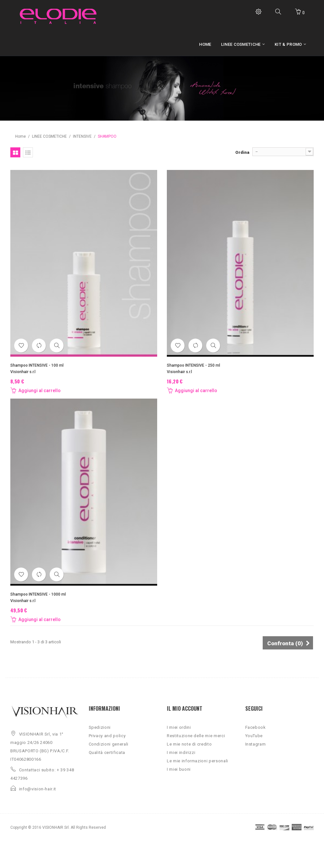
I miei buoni (179, 769)
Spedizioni (100, 727)
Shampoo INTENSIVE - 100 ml (37, 365)
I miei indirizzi (181, 752)
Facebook (255, 727)
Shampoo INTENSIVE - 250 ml (193, 365)
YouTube (254, 735)
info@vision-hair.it (37, 789)
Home (20, 136)
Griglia (15, 152)
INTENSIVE (82, 136)
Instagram (255, 744)
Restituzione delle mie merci (196, 735)
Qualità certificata (107, 752)
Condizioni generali (108, 744)
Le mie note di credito (189, 744)
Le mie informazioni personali (197, 760)
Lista (28, 152)
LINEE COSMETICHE (49, 136)
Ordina (242, 152)
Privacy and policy (107, 735)
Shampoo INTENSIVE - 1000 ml (38, 594)
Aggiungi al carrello (35, 390)
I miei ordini (179, 727)
